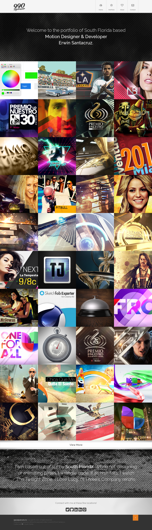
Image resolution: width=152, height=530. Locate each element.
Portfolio (111, 7)
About (122, 7)
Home (101, 7)
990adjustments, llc (20, 520)
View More (76, 444)
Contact (133, 7)
